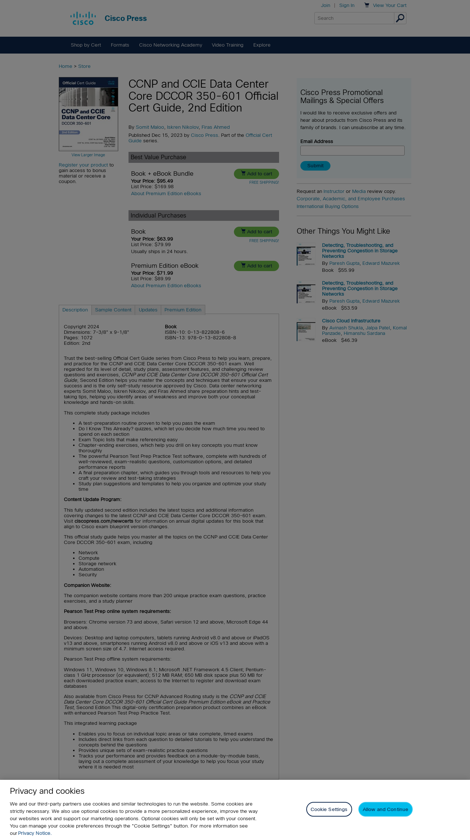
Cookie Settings (329, 809)
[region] (235, 810)
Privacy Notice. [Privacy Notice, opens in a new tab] (35, 833)
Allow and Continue (385, 809)
